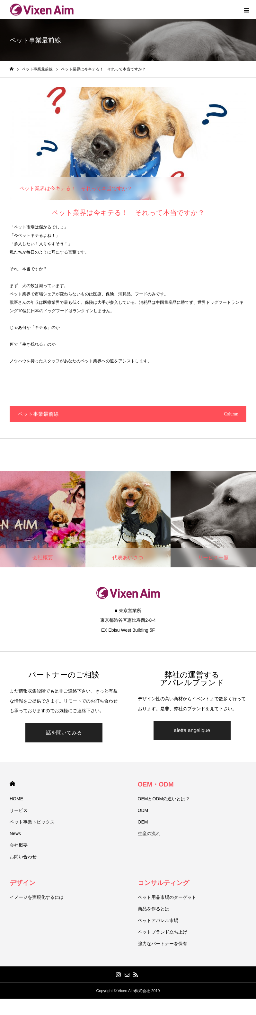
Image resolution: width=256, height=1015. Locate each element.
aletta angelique (192, 730)
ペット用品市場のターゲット (167, 897)
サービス (19, 810)
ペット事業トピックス (32, 821)
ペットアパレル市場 (158, 920)
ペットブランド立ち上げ (162, 932)
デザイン (22, 882)
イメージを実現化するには (37, 897)
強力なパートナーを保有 (162, 943)
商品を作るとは (153, 908)
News (15, 833)
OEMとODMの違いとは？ (164, 798)
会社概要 (19, 845)
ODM (143, 810)
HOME (12, 784)
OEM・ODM (156, 784)
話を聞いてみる (64, 732)
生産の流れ (149, 833)
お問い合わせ (23, 856)
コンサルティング (163, 882)
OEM (143, 821)
